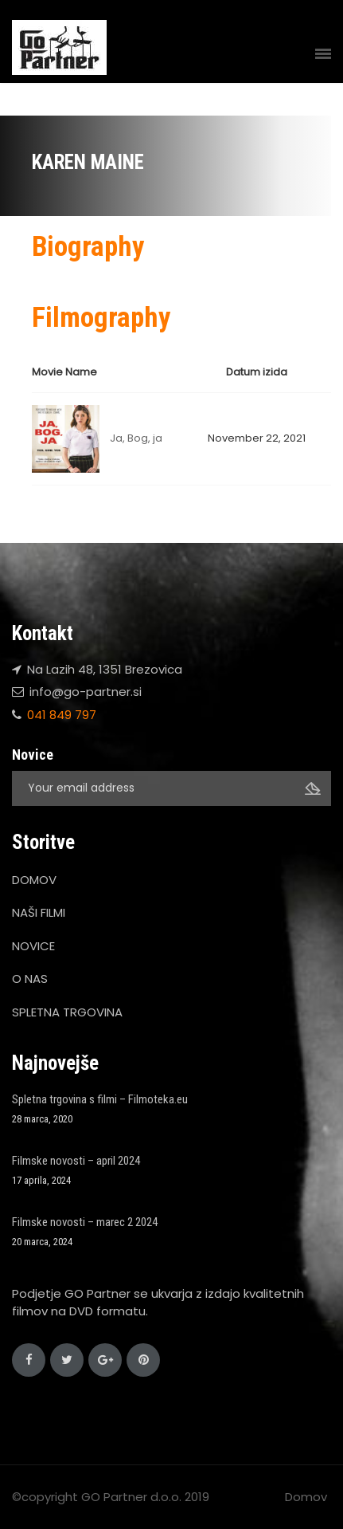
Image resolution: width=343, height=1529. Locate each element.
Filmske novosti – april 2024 (76, 1161)
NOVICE (33, 945)
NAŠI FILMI (38, 912)
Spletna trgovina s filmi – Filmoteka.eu (100, 1099)
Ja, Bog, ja (136, 438)
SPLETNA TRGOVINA (67, 1012)
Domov (306, 1496)
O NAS (30, 978)
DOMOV (34, 879)
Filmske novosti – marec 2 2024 (85, 1222)
